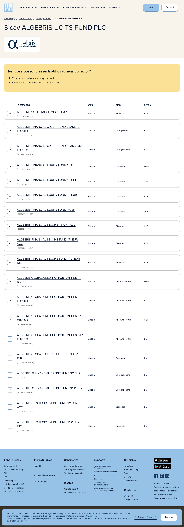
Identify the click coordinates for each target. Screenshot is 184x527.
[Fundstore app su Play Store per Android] (167, 466)
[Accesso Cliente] (169, 8)
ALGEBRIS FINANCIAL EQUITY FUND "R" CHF (47, 180)
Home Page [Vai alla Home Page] (9, 18)
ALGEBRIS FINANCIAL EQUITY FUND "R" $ (45, 165)
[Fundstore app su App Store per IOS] (167, 460)
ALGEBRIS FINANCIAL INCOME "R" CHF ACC (46, 224)
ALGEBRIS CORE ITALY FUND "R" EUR (42, 112)
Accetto (169, 517)
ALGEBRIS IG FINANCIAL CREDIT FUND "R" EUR (48, 373)
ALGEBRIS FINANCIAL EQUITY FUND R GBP (46, 210)
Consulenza (96, 7)
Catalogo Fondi (43, 18)
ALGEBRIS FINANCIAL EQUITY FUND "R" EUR (47, 195)
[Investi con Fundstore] (151, 8)
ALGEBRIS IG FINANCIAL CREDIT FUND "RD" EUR (49, 388)
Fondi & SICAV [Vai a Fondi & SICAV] (25, 18)
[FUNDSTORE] (8, 7)
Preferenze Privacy (144, 517)
